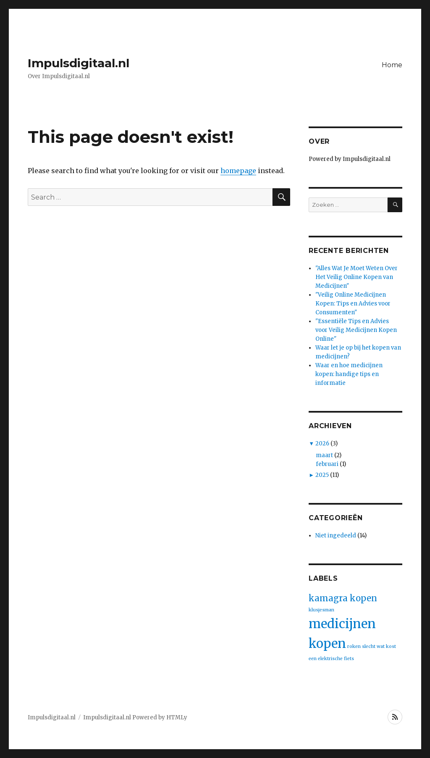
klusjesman (321, 610)
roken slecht (361, 646)
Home (392, 65)
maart (324, 455)
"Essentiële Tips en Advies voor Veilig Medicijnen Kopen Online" (356, 330)
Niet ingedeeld (335, 535)
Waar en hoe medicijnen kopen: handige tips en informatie (349, 374)
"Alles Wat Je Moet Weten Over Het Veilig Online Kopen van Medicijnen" (356, 277)
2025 (322, 475)
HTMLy (176, 717)
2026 (322, 443)
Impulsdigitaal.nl (78, 63)
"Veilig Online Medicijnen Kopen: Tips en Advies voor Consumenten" (353, 303)
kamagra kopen (343, 598)
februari (327, 464)
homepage (238, 170)
